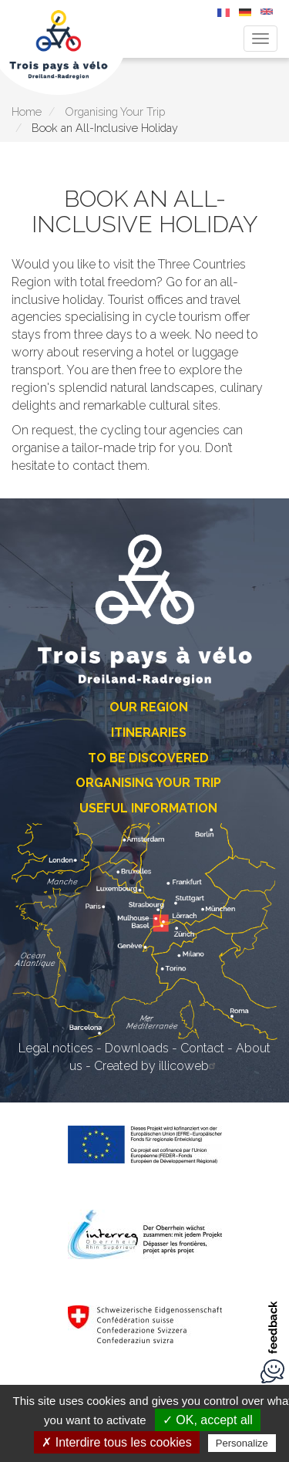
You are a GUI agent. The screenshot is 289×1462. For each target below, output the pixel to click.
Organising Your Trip (115, 111)
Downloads (137, 1048)
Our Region (148, 707)
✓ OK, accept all (208, 1420)
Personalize (242, 1443)
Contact (202, 1048)
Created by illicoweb (157, 1066)
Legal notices (55, 1048)
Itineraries (149, 732)
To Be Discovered (148, 758)
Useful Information (148, 808)
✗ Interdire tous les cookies (116, 1442)
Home (27, 111)
